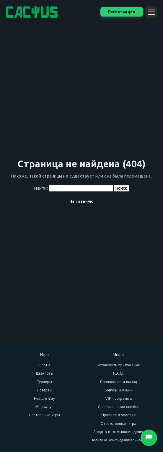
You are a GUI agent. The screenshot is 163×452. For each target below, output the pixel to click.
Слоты (44, 365)
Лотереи (44, 390)
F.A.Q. (118, 373)
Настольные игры (44, 415)
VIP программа (118, 398)
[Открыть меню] (151, 12)
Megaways (44, 407)
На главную (81, 201)
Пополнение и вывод (118, 382)
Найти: (41, 188)
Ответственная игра (118, 424)
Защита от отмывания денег (119, 432)
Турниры (44, 382)
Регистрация (122, 11)
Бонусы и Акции (119, 390)
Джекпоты (44, 373)
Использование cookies (118, 407)
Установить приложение (118, 365)
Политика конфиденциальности (118, 440)
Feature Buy (44, 398)
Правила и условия (119, 415)
